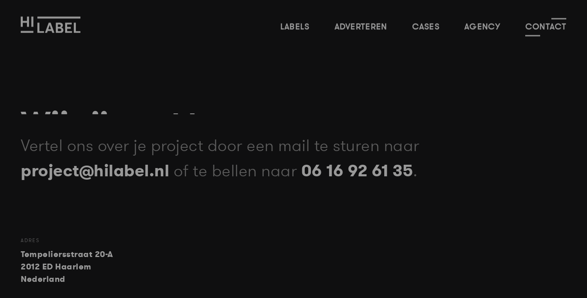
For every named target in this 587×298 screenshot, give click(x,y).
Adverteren (361, 26)
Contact (545, 26)
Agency (482, 26)
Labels (295, 26)
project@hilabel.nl (89, 171)
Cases (426, 26)
